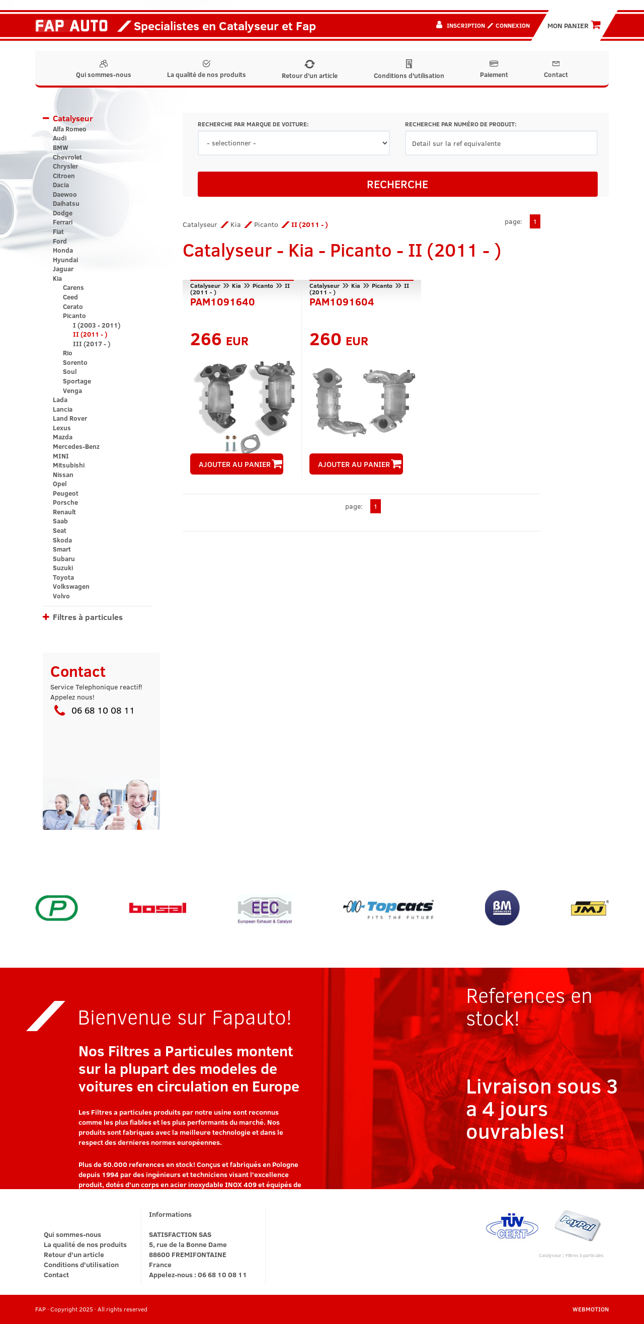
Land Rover (70, 418)
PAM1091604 (341, 300)
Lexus (62, 427)
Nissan (63, 474)
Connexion (513, 25)
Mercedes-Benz (76, 446)
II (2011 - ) (90, 334)
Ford (60, 241)
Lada (60, 399)
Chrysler (65, 166)
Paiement (494, 69)
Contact (556, 69)
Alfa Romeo (70, 128)
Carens (73, 287)
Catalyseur (73, 118)
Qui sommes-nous (103, 69)
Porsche (65, 502)
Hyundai (65, 259)
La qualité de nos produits (206, 69)
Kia (57, 278)
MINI (61, 455)
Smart (62, 549)
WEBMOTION (591, 1309)
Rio (67, 352)
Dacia (61, 184)
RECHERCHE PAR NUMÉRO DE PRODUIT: (460, 124)
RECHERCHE (397, 183)
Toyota (63, 577)
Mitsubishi (69, 465)
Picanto (74, 315)
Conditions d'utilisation (409, 69)
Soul (69, 371)
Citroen (64, 175)
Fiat (58, 231)
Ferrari (62, 221)
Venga (72, 390)
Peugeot (65, 493)
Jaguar (63, 268)
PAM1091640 (222, 300)
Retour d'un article (310, 70)
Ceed (70, 296)
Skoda (62, 539)
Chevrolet (67, 157)
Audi (59, 137)
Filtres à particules (88, 616)
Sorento (75, 362)
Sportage (77, 380)
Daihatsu (66, 203)
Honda (63, 250)
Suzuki (63, 567)
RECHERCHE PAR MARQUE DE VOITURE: (253, 124)
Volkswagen (71, 586)
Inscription (466, 25)
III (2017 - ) (91, 343)
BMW (60, 147)
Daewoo (65, 194)
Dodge (62, 212)
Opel (59, 483)
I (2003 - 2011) (96, 325)
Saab (60, 520)
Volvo (61, 595)
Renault (64, 511)
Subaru (64, 558)
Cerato (73, 306)
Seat (59, 530)
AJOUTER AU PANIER (240, 464)
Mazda (62, 436)
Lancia (62, 409)
